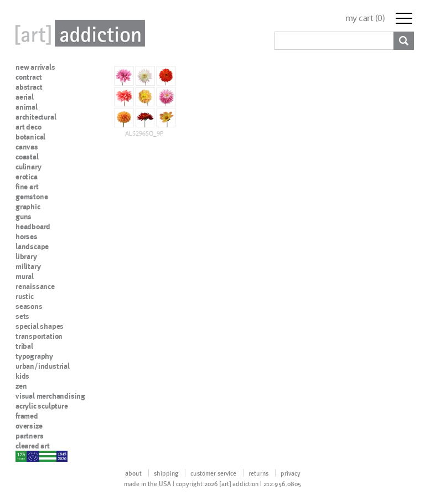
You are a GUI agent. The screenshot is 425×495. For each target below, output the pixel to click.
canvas (26, 146)
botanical (30, 136)
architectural (35, 116)
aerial (24, 96)
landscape (32, 246)
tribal (24, 346)
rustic (24, 296)
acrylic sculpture (41, 405)
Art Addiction (78, 33)
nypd (23, 455)
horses (26, 236)
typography (34, 356)
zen (21, 385)
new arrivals (35, 67)
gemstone (31, 196)
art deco (28, 126)
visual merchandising (50, 395)
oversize (28, 425)
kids (22, 376)
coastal (27, 156)
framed (26, 415)
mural (24, 276)
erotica (26, 176)
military (27, 266)
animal (26, 106)
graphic (27, 206)
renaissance (35, 286)
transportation (39, 336)
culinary (28, 166)
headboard (32, 226)
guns (23, 216)
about (133, 473)
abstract (28, 86)
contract (28, 77)
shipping (166, 473)
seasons (29, 306)
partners (29, 435)
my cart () (365, 18)
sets (22, 316)
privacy (290, 473)
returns (258, 473)
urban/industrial (42, 366)
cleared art (32, 445)
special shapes (39, 326)
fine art (26, 186)
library (26, 256)
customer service (213, 473)
